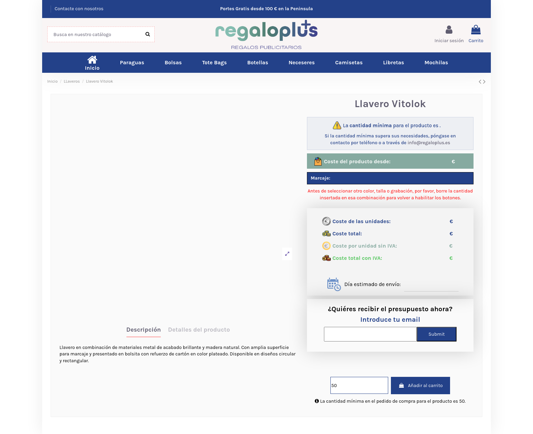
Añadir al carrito (420, 385)
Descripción (143, 330)
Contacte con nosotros (79, 9)
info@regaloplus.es (429, 143)
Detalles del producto (199, 330)
